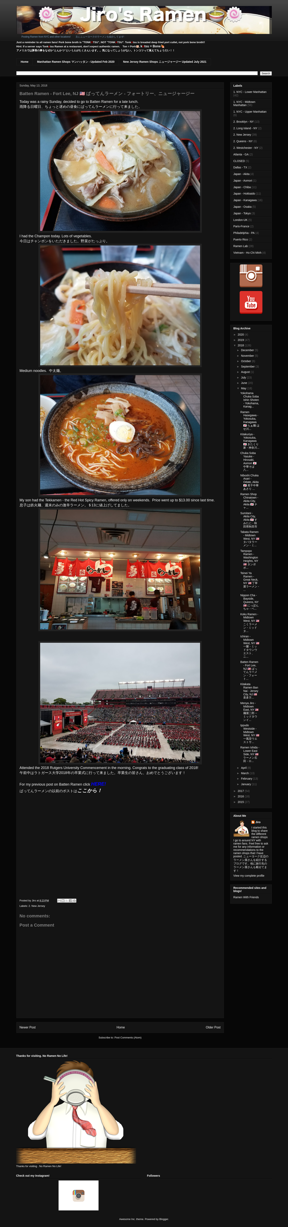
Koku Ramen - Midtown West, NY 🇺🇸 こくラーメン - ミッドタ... (249, 623)
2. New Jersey (37, 905)
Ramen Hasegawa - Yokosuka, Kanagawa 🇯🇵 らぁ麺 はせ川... (249, 420)
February (247, 778)
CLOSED (239, 161)
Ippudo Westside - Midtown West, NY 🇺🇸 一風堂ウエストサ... (249, 734)
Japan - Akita (241, 174)
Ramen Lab (240, 246)
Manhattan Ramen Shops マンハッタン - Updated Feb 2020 (75, 61)
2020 (241, 334)
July (244, 377)
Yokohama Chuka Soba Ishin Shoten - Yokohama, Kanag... (249, 399)
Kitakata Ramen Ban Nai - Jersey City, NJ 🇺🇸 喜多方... (249, 691)
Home (25, 61)
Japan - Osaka (242, 206)
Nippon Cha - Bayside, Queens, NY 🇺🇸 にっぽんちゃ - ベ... (249, 602)
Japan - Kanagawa (245, 200)
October (246, 361)
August (245, 372)
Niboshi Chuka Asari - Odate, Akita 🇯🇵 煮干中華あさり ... (249, 482)
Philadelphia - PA (244, 232)
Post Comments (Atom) (128, 1037)
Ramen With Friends (246, 897)
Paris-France (241, 226)
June (244, 382)
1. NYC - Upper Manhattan (250, 111)
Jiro (258, 822)
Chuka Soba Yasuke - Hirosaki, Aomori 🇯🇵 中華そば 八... (248, 461)
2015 (241, 802)
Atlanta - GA (241, 154)
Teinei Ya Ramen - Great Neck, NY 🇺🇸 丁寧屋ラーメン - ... (249, 581)
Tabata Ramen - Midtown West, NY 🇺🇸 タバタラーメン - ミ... (249, 538)
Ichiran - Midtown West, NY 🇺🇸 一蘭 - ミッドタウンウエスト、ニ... (249, 646)
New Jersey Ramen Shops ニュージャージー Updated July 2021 (164, 61)
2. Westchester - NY (245, 147)
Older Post (213, 1027)
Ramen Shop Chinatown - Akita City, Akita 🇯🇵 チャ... (249, 501)
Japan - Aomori (242, 180)
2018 (241, 345)
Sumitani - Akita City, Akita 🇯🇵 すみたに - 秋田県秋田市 (248, 520)
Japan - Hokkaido (244, 193)
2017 (241, 791)
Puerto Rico (240, 239)
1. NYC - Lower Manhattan (250, 91)
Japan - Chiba (242, 187)
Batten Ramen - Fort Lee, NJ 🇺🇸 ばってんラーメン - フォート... (249, 670)
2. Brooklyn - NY (243, 121)
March (245, 773)
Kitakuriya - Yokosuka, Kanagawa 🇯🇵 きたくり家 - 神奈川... (249, 441)
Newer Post (28, 1027)
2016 (241, 796)
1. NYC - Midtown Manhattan (244, 103)
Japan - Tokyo (242, 213)
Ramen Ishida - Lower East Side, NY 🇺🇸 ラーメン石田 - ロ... (249, 754)
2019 (241, 340)
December (248, 350)
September (248, 366)
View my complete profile (248, 875)
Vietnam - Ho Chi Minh (247, 252)
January (246, 784)
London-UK (240, 220)
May (244, 388)
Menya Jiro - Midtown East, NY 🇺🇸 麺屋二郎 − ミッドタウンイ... (249, 711)
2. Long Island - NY (245, 128)
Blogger (163, 1219)
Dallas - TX (240, 167)
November (248, 355)
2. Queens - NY (243, 141)
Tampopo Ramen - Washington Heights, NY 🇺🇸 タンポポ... (249, 559)
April (244, 767)
